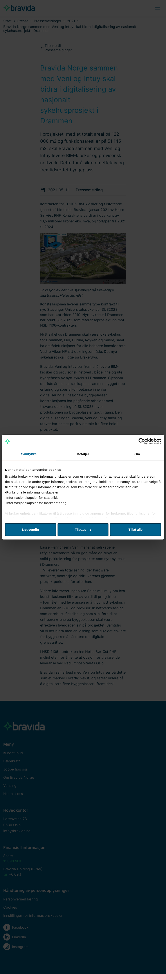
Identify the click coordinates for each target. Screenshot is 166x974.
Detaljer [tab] (83, 454)
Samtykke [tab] (29, 454)
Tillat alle (135, 529)
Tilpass (83, 529)
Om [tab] (137, 454)
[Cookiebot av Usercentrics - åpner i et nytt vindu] (142, 441)
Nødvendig (30, 529)
